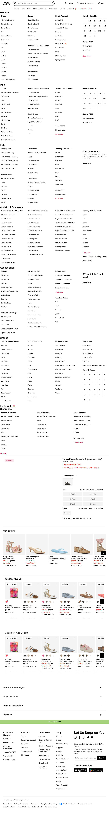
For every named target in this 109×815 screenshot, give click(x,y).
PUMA (85, 239)
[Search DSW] (34, 3)
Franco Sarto (5, 369)
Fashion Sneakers (7, 227)
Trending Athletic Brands (92, 211)
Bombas (58, 310)
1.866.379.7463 (9, 752)
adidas (57, 92)
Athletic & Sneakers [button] (40, 9)
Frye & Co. (4, 373)
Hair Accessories (34, 299)
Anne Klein (4, 345)
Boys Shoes (32, 178)
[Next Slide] (103, 553)
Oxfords (31, 130)
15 (94, 108)
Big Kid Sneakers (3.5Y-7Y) (64, 231)
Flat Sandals (32, 32)
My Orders (25, 744)
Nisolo (57, 381)
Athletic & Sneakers (7, 20)
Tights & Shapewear (8, 333)
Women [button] (16, 9)
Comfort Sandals (33, 24)
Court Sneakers (33, 49)
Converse (58, 160)
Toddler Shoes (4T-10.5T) (9, 156)
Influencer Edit (60, 40)
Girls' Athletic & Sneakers (64, 215)
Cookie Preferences (51, 807)
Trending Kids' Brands (63, 148)
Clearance (86, 56)
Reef (57, 120)
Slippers (3, 71)
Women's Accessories (63, 279)
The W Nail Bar (44, 759)
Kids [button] (28, 9)
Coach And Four (88, 349)
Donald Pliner (60, 361)
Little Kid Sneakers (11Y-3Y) (65, 227)
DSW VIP (24, 747)
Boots (3, 100)
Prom (57, 52)
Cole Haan (58, 104)
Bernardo (58, 353)
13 (94, 36)
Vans (29, 401)
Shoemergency (60, 56)
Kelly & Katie (87, 357)
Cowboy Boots (62, 777)
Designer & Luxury (34, 287)
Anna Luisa (86, 345)
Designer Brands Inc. (45, 741)
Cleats (3, 190)
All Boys (76, 428)
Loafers (3, 56)
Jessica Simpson (6, 377)
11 (104, 31)
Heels (3, 52)
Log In (23, 736)
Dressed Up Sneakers (35, 118)
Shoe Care (31, 311)
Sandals (3, 68)
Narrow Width (88, 42)
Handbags (31, 75)
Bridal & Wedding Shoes (63, 24)
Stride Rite (59, 184)
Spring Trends (60, 60)
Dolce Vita (4, 361)
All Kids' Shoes (6, 174)
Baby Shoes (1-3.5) (7, 153)
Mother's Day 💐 (61, 44)
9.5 (89, 31)
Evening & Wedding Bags (9, 291)
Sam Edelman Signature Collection (94, 365)
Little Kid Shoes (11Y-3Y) (9, 160)
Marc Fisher (5, 381)
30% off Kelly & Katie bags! (93, 305)
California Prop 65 (37, 807)
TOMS (3, 397)
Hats (29, 303)
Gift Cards (25, 755)
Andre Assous (60, 345)
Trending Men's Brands (64, 88)
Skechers (58, 180)
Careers (42, 736)
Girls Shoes (32, 148)
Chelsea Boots (62, 770)
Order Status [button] (8, 742)
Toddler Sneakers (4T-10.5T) (65, 223)
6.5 (84, 26)
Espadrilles (4, 44)
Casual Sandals (33, 20)
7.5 (95, 26)
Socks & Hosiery (33, 79)
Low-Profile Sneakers (8, 234)
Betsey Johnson (6, 349)
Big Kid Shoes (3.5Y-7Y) (9, 164)
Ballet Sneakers (6, 219)
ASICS (85, 219)
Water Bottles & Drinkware (37, 327)
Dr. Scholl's (4, 365)
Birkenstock (59, 96)
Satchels (4, 299)
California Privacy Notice (21, 804)
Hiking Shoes (5, 120)
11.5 (84, 36)
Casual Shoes (5, 28)
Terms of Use (34, 804)
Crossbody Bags (6, 287)
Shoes (3, 16)
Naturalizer (4, 385)
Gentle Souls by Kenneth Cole (65, 365)
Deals (90, 9)
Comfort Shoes (6, 36)
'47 (56, 302)
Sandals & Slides (43, 436)
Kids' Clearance (79, 412)
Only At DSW (87, 341)
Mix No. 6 (86, 361)
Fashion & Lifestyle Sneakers (38, 53)
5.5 (99, 21)
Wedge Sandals (33, 40)
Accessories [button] (53, 9)
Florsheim (58, 112)
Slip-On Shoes (33, 172)
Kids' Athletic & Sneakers (65, 211)
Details (96, 468)
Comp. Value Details (9, 807)
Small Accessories (34, 315)
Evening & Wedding (34, 291)
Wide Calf (86, 50)
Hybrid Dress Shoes (34, 122)
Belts (30, 283)
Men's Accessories (62, 283)
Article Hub (59, 20)
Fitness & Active (33, 295)
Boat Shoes (5, 96)
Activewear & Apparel (35, 275)
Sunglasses (32, 319)
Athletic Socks (6, 317)
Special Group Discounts (44, 750)
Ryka (30, 385)
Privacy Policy (7, 804)
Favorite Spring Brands (10, 341)
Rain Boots (4, 194)
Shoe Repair (43, 763)
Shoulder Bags (6, 303)
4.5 (89, 21)
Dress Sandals (33, 28)
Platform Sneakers (7, 239)
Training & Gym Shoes (8, 254)
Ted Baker (58, 389)
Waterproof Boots (7, 132)
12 (89, 36)
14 (89, 108)
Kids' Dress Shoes (91, 181)
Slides (58, 740)
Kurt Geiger (59, 373)
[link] (13, 560)
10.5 (99, 31)
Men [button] (23, 9)
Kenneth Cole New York (63, 369)
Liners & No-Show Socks (9, 328)
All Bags (4, 271)
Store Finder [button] (8, 756)
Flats (2, 48)
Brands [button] (62, 9)
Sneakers (60, 762)
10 (94, 31)
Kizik (30, 365)
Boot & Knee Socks (7, 321)
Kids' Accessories (62, 288)
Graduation (59, 36)
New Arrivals (59, 48)
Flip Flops (31, 36)
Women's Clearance (8, 412)
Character (4, 186)
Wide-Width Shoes (7, 136)
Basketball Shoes (34, 219)
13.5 (84, 108)
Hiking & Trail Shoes (8, 231)
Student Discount (46, 746)
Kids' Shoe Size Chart (8, 168)
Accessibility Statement (85, 804)
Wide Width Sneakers (8, 262)
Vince (57, 393)
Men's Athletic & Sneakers (38, 211)
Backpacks (4, 275)
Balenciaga (59, 349)
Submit (101, 758)
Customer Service (10, 759)
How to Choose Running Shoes (95, 256)
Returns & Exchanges (7, 747)
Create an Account (28, 740)
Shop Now (87, 193)
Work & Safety (62, 785)
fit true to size (98, 489)
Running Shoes (33, 57)
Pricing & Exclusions (23, 807)
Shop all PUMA (68, 461)
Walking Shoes (33, 65)
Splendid (58, 385)
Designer (58, 32)
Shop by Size (6, 148)
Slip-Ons (4, 128)
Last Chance (78, 442)
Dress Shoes (5, 40)
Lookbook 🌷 (71, 9)
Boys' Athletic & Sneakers (64, 219)
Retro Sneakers (6, 243)
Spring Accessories (62, 275)
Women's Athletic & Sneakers (12, 211)
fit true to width (97, 508)
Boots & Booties (6, 24)
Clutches (4, 283)
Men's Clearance (43, 412)
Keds (30, 361)
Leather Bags (5, 295)
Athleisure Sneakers (7, 215)
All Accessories (34, 271)
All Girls (76, 432)
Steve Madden (6, 393)
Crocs (57, 108)
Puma (57, 176)
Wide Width (87, 46)
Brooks (57, 100)
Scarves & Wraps (34, 307)
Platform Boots (62, 744)
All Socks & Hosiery (8, 312)
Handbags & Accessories (9, 436)
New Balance (59, 168)
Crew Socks (5, 324)
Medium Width (88, 118)
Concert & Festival (61, 28)
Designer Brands (61, 341)
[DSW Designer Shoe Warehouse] (6, 3)
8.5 (104, 26)
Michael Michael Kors (62, 377)
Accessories (60, 126)
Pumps (3, 64)
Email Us (6, 739)
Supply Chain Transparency (49, 804)
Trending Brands (61, 298)
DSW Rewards (26, 751)
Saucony (31, 389)
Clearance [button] (82, 9)
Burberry (58, 357)
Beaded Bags (5, 279)
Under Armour (33, 397)
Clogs (3, 32)
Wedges (3, 75)
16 (99, 108)
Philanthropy (44, 755)
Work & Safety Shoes (8, 79)
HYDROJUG (59, 318)
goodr (57, 314)
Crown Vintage (88, 353)
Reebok (85, 243)
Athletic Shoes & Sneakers (38, 45)
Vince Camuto (6, 401)
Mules (3, 60)
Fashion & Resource (43, 767)
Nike (57, 116)
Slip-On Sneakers (34, 61)
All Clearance (78, 438)
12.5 (99, 103)
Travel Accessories (34, 323)
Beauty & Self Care (34, 279)
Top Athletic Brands (35, 341)
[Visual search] (52, 3)
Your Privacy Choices (67, 804)
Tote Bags (4, 307)
